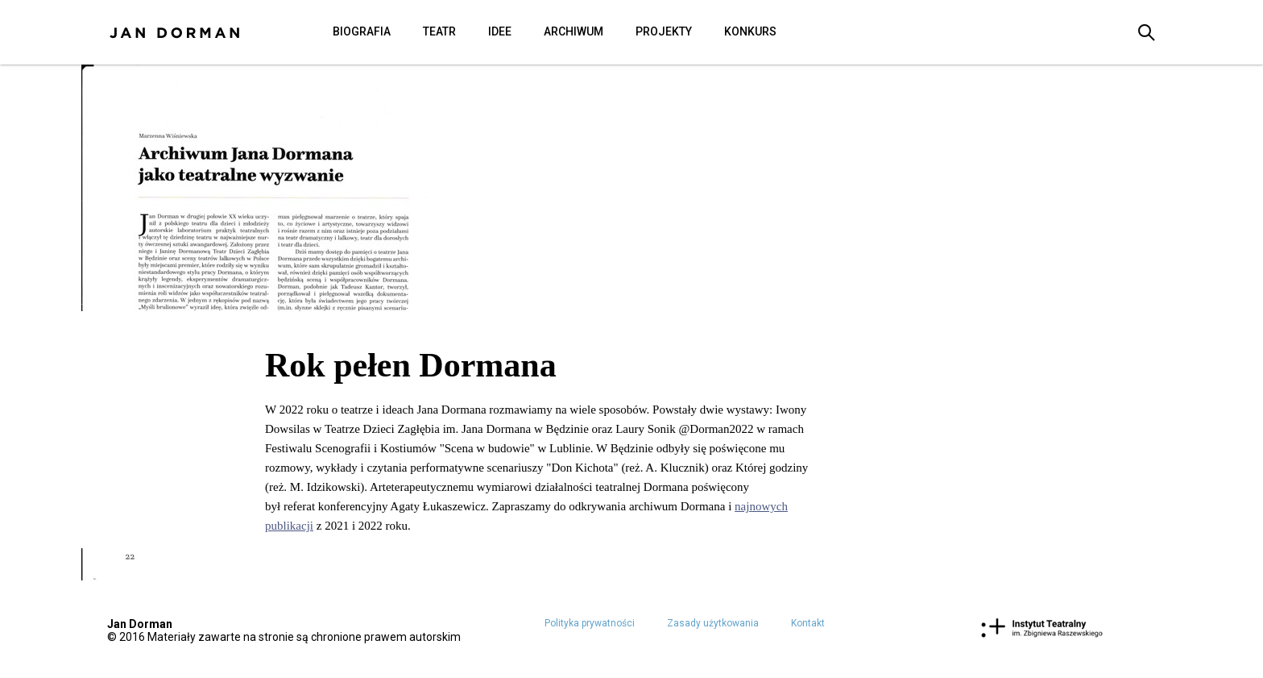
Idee (499, 31)
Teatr (439, 31)
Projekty (664, 31)
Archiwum (573, 31)
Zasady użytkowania (713, 623)
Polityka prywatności (590, 623)
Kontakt (808, 623)
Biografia (362, 31)
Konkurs (750, 31)
